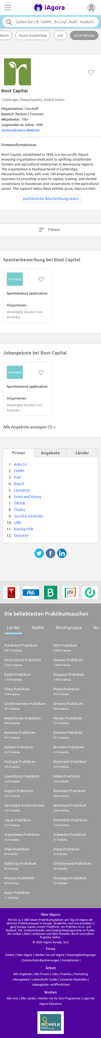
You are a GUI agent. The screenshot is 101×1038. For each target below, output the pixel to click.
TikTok (19, 503)
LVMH (19, 471)
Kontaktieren (70, 960)
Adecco (20, 464)
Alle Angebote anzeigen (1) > (29, 427)
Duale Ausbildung (33, 35)
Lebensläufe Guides (45, 979)
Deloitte (21, 535)
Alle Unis (12, 998)
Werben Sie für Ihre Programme (59, 998)
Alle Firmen (41, 974)
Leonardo (22, 490)
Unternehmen (84, 35)
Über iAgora (24, 954)
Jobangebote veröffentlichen (51, 984)
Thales (19, 510)
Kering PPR (23, 529)
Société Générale (28, 516)
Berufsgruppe (69, 627)
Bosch (19, 484)
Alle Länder (28, 998)
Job (60, 35)
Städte (38, 627)
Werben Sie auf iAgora (49, 954)
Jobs (55, 974)
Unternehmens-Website (20, 130)
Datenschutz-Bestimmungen (40, 960)
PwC (18, 477)
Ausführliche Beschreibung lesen (50, 199)
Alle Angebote (22, 974)
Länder (13, 627)
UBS (17, 522)
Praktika (66, 974)
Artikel (9, 954)
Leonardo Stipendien (73, 979)
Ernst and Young (27, 497)
